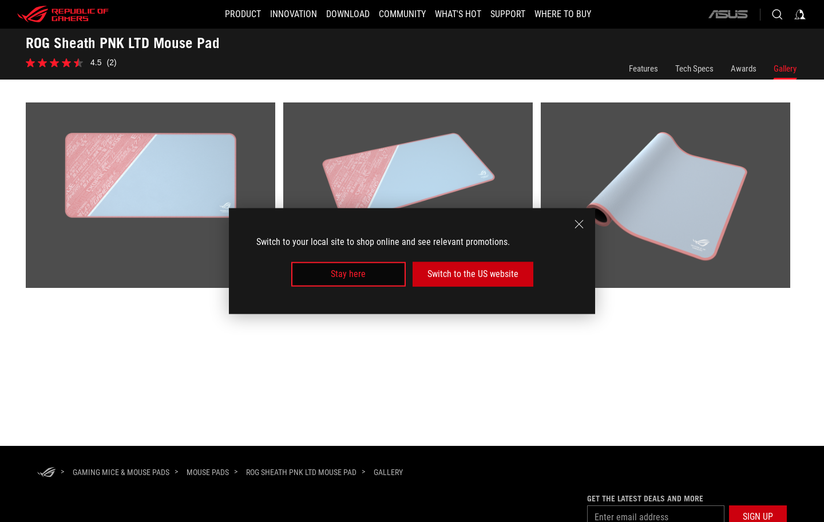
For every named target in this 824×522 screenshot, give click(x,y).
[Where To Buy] (583, 14)
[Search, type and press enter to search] (777, 14)
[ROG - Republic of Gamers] (63, 14)
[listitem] (154, 199)
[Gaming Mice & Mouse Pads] (121, 472)
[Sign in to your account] (800, 14)
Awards (743, 69)
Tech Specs (694, 69)
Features (643, 69)
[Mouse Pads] (208, 472)
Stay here (348, 273)
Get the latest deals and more (645, 498)
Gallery (785, 69)
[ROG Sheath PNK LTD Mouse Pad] (301, 472)
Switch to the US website (472, 273)
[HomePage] (46, 473)
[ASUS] (728, 14)
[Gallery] (388, 473)
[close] (579, 224)
